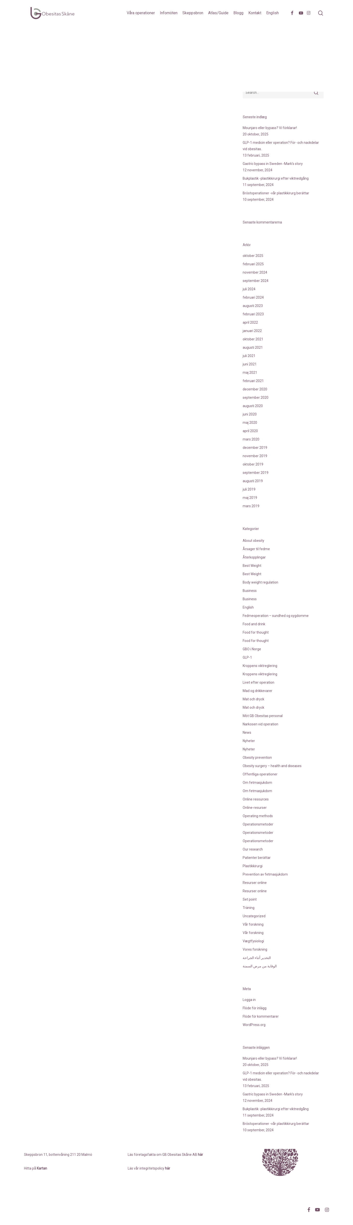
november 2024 (255, 272)
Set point (250, 899)
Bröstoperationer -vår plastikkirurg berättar (276, 193)
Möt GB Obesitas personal (263, 716)
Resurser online (255, 883)
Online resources (256, 799)
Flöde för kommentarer (261, 1016)
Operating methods (258, 816)
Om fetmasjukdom (257, 783)
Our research (253, 849)
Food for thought (256, 632)
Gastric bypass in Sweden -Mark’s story (273, 164)
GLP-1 (247, 657)
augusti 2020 (253, 406)
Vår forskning (253, 924)
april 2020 (250, 431)
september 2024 (255, 281)
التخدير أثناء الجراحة (257, 958)
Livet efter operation (258, 682)
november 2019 (255, 456)
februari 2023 (253, 314)
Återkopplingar (254, 557)
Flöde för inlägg (254, 1008)
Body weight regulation (260, 582)
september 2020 (255, 397)
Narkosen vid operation (260, 724)
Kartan (42, 1168)
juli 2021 (249, 356)
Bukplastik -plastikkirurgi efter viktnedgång (276, 178)
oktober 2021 (253, 339)
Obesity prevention (257, 757)
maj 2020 (250, 423)
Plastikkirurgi (253, 866)
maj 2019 (250, 498)
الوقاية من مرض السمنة (260, 966)
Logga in (249, 1000)
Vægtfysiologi (253, 941)
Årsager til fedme (256, 549)
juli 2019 (249, 489)
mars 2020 (251, 439)
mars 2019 (251, 506)
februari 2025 (253, 264)
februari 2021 (253, 381)
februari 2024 (253, 297)
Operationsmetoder (258, 824)
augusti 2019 (253, 481)
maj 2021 (250, 372)
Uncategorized (254, 916)
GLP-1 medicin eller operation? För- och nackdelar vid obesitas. (281, 146)
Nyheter (249, 741)
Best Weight (252, 566)
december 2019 (255, 448)
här (167, 1168)
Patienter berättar (257, 858)
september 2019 (255, 473)
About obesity (253, 541)
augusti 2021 (253, 347)
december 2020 (255, 389)
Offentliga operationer (260, 774)
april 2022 (250, 322)
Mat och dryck (253, 699)
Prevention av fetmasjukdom (265, 874)
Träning (248, 908)
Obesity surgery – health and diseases (272, 766)
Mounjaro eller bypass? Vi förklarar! (270, 128)
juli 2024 (249, 289)
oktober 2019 (253, 464)
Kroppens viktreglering (260, 666)
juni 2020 (250, 414)
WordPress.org (254, 1025)
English (248, 607)
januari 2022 (252, 331)
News (247, 732)
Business (250, 591)
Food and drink (254, 624)
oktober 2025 (253, 256)
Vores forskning (255, 949)
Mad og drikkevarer (257, 691)
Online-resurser (255, 808)
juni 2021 (250, 364)
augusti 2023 (253, 306)
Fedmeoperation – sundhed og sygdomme (276, 616)
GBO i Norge (252, 649)
